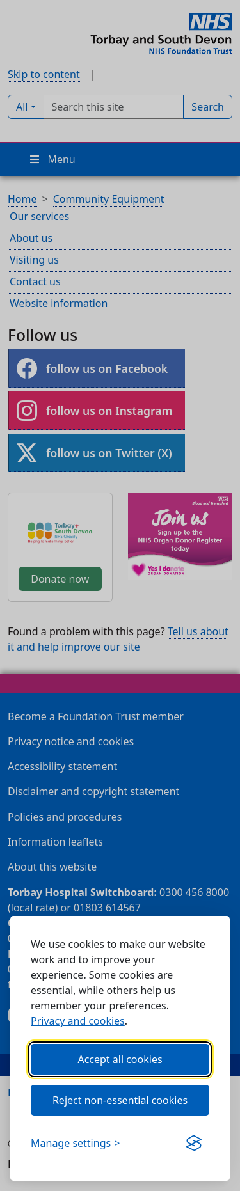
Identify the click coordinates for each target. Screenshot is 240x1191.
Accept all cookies (119, 1059)
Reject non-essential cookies (120, 1100)
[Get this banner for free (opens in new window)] (194, 1143)
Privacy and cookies (78, 1021)
